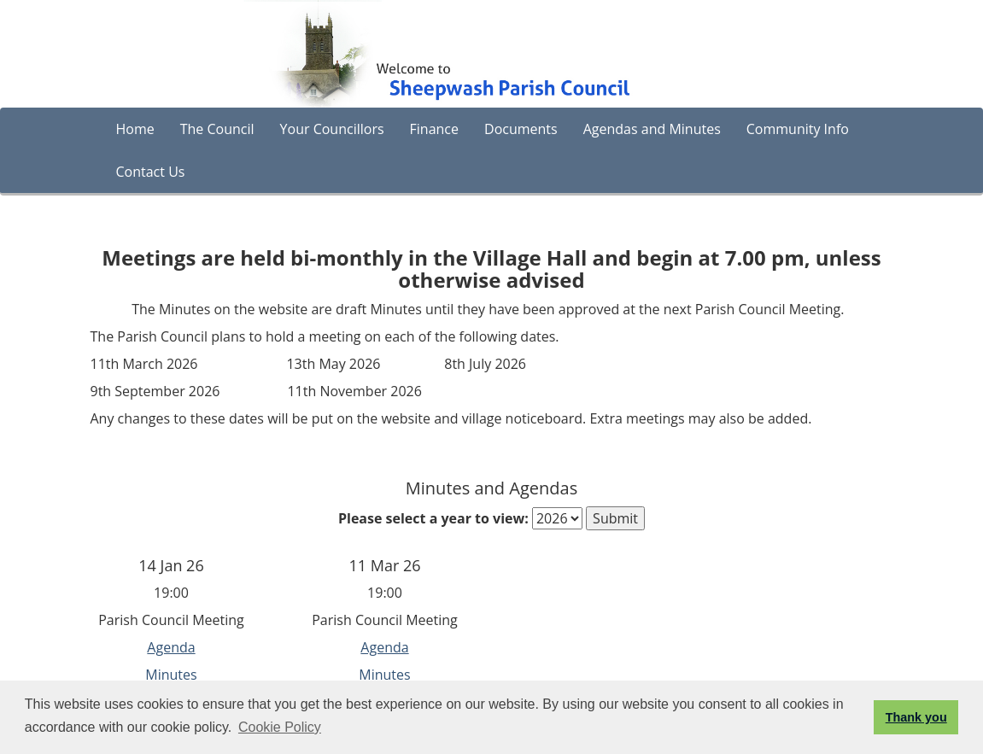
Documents (521, 129)
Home (135, 129)
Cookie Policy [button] (279, 727)
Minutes (170, 674)
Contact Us (150, 171)
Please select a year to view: (433, 518)
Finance (434, 129)
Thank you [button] (916, 717)
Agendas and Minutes (652, 129)
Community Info (797, 129)
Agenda (171, 647)
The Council (217, 129)
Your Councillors (332, 129)
